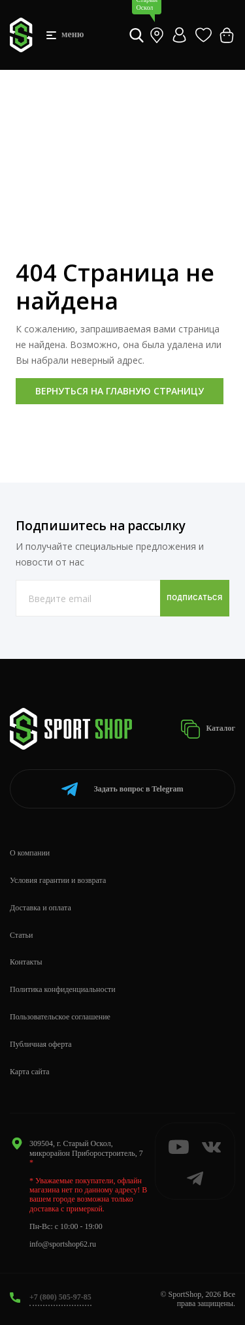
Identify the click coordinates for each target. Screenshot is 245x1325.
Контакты (26, 961)
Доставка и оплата (40, 907)
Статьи (21, 935)
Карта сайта (30, 1071)
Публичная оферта (41, 1044)
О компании (30, 852)
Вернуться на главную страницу (119, 391)
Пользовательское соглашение (60, 1016)
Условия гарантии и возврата (58, 880)
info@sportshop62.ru (62, 1244)
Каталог (207, 729)
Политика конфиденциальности (63, 989)
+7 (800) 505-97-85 (60, 1296)
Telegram (122, 789)
